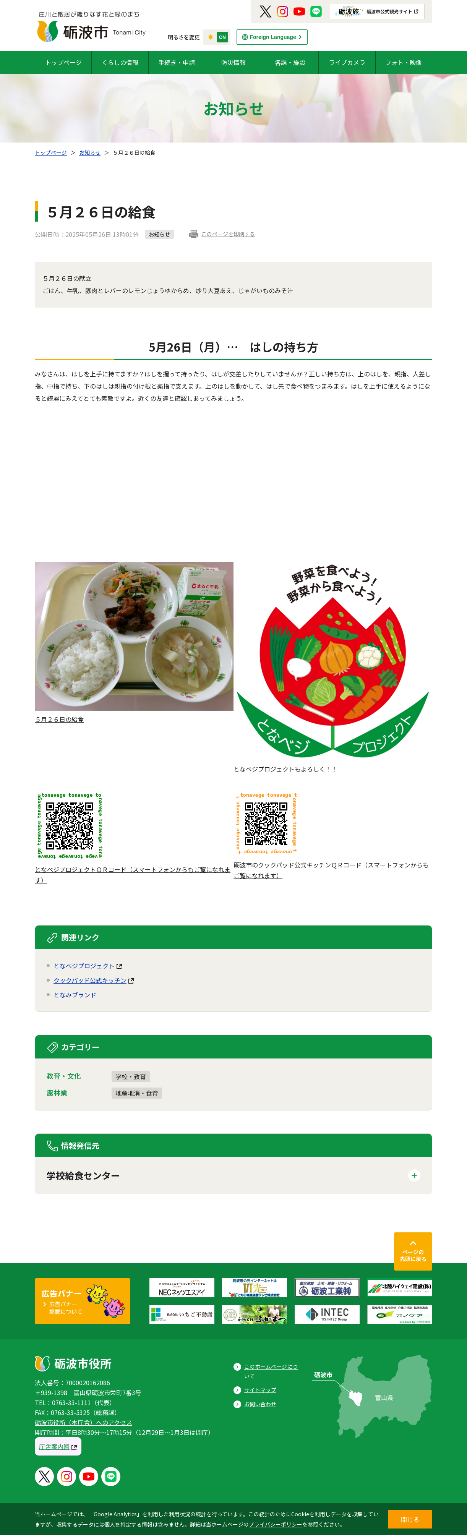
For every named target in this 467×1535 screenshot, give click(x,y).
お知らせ (90, 152)
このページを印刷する (228, 234)
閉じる (410, 1519)
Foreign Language (273, 37)
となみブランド (75, 994)
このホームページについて (271, 1371)
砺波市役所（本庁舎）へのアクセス (83, 1422)
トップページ (63, 62)
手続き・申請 (176, 62)
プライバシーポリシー (275, 1524)
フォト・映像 (403, 62)
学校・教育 (130, 1076)
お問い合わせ (260, 1404)
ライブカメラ (347, 62)
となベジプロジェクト (84, 965)
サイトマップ (260, 1390)
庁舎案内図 (54, 1446)
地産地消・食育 (136, 1092)
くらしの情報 (120, 62)
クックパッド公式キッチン (90, 980)
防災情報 (233, 62)
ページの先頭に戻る (413, 1255)
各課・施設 (290, 62)
